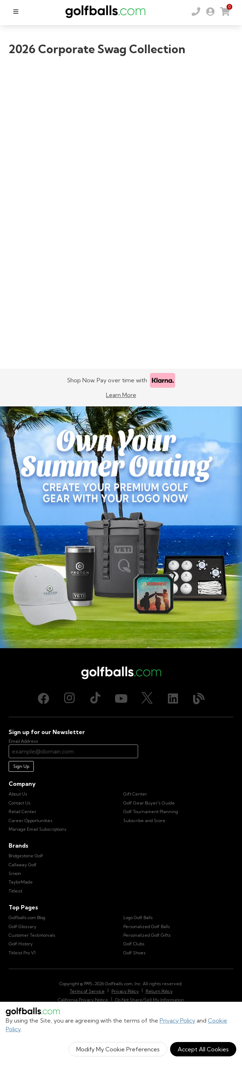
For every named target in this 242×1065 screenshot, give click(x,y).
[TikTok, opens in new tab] (95, 698)
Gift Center (135, 794)
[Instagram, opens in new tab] (69, 698)
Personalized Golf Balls (146, 926)
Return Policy (159, 991)
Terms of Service (87, 991)
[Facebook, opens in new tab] (43, 698)
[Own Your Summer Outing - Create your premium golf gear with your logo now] (121, 527)
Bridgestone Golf (26, 855)
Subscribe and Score (144, 820)
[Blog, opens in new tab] (198, 698)
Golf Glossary (22, 926)
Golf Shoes (134, 952)
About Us (18, 794)
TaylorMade (21, 882)
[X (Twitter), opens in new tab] (147, 698)
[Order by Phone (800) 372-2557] (196, 11)
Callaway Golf (23, 864)
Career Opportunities (30, 820)
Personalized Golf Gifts (147, 935)
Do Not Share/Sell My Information (149, 999)
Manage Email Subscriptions (38, 829)
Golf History (21, 943)
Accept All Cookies (203, 1049)
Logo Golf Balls (138, 917)
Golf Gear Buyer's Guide (149, 803)
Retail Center (22, 811)
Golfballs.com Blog (27, 917)
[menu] (16, 11)
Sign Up (21, 766)
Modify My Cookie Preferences (118, 1049)
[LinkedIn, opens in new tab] (173, 698)
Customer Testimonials (32, 935)
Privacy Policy (177, 1020)
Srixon (15, 873)
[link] (210, 11)
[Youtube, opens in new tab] (121, 698)
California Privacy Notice (83, 999)
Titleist (15, 891)
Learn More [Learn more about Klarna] (121, 394)
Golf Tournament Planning (150, 811)
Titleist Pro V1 (22, 952)
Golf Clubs (134, 943)
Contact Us (20, 803)
